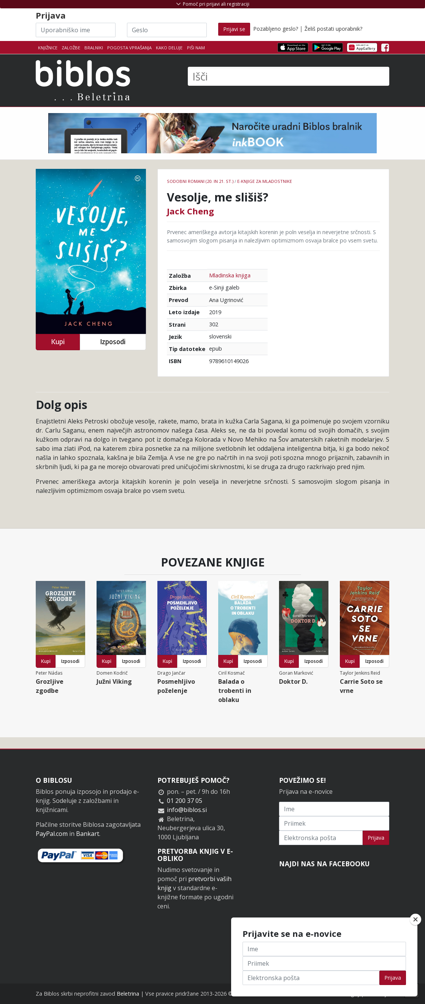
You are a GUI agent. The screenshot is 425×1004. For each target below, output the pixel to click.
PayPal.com (52, 833)
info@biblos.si (187, 810)
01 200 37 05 (184, 800)
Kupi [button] (58, 341)
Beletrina (128, 993)
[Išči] (288, 76)
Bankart (87, 833)
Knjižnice (47, 47)
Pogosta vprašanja (129, 47)
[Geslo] (167, 30)
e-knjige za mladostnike (264, 181)
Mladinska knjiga (230, 275)
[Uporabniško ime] (76, 30)
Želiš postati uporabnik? (333, 28)
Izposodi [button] (112, 341)
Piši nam (196, 47)
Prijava (376, 837)
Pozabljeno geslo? (275, 28)
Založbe (71, 47)
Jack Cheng (190, 211)
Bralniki (93, 47)
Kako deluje (169, 47)
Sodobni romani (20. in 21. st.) (200, 181)
